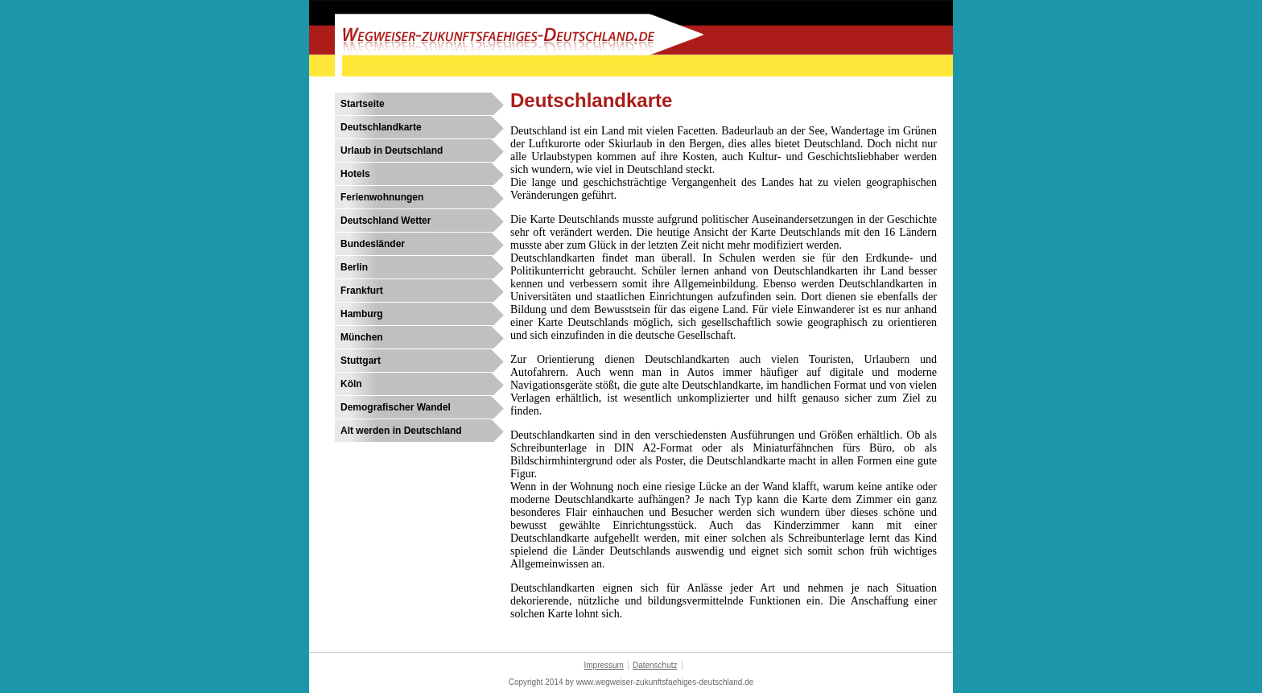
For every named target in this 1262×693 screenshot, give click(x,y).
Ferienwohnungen (381, 197)
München (361, 337)
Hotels (355, 173)
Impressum (603, 665)
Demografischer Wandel (395, 407)
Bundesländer (372, 244)
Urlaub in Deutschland (391, 150)
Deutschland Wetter (385, 220)
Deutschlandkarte (381, 127)
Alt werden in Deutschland (401, 430)
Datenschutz (655, 665)
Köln (351, 384)
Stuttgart (360, 360)
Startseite (362, 103)
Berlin (354, 267)
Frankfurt (361, 290)
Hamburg (361, 314)
